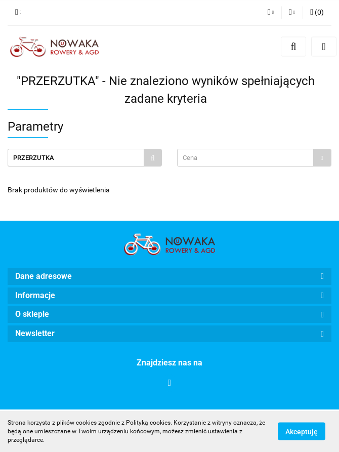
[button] (317, 12)
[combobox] (254, 158)
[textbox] (245, 157)
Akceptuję (301, 432)
